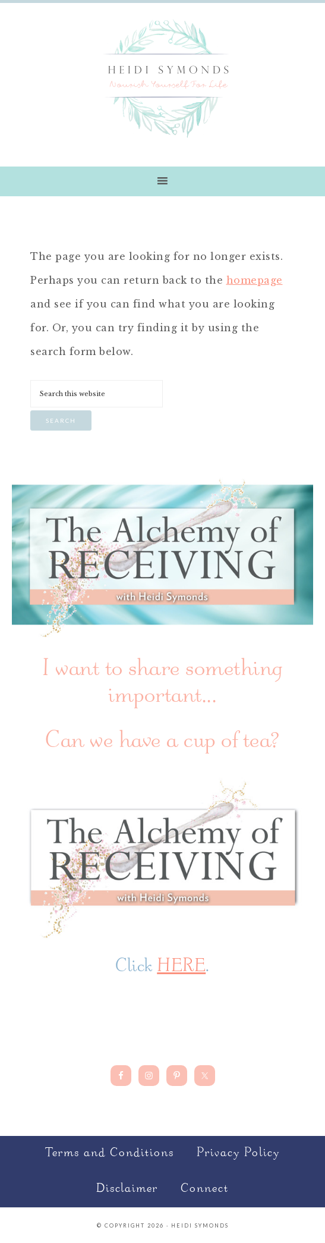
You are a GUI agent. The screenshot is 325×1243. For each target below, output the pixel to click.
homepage (254, 280)
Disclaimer (127, 1189)
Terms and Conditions (109, 1153)
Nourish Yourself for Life (162, 77)
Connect (205, 1189)
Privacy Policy (238, 1153)
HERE (181, 967)
